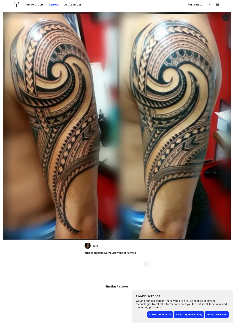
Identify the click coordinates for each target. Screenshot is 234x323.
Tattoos (54, 4)
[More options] (225, 17)
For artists (195, 4)
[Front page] (16, 4)
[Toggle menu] (217, 4)
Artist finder (72, 4)
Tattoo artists (34, 4)
